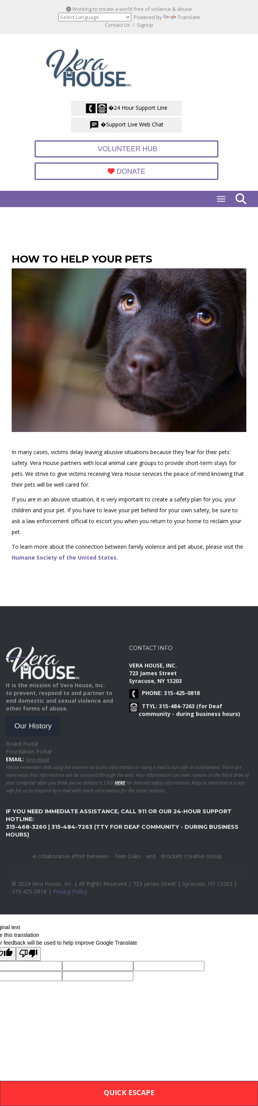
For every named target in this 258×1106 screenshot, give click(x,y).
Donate (126, 171)
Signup (145, 24)
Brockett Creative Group (191, 860)
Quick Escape (129, 1092)
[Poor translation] (28, 954)
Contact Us (117, 24)
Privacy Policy (70, 896)
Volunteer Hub (126, 149)
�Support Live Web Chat (126, 125)
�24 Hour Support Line (126, 108)
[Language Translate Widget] (94, 17)
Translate (181, 17)
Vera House (37, 764)
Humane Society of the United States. (66, 557)
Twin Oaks (127, 860)
